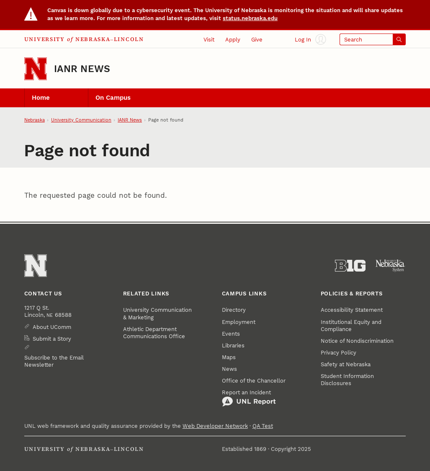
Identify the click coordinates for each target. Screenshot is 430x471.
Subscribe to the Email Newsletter (54, 361)
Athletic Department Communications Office (154, 332)
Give (257, 39)
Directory (234, 310)
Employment (238, 322)
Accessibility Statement (352, 310)
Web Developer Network (215, 426)
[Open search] (373, 39)
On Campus (113, 97)
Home (41, 97)
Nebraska (34, 120)
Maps (229, 357)
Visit (208, 39)
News (229, 369)
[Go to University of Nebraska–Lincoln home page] (35, 68)
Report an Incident (249, 398)
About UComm (52, 327)
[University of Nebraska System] (390, 265)
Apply (232, 39)
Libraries (233, 345)
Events (231, 334)
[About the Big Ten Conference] (350, 265)
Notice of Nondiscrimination (357, 341)
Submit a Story (52, 339)
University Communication (81, 120)
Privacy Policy (338, 352)
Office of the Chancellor (254, 381)
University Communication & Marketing (157, 313)
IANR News (82, 69)
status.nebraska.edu (250, 18)
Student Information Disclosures (347, 379)
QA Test (262, 426)
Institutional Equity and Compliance (351, 325)
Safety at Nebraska (346, 364)
